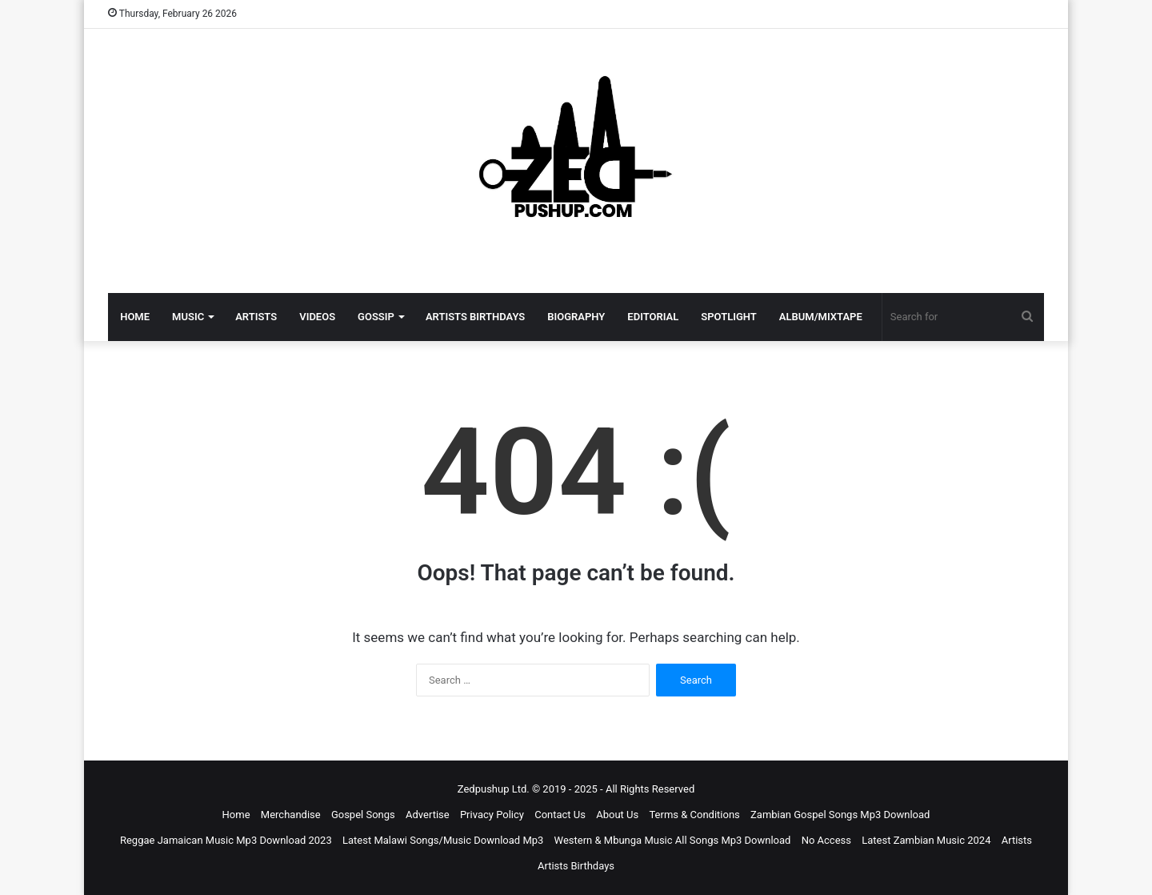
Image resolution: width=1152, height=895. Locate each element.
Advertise (428, 815)
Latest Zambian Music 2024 (926, 840)
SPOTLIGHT (729, 317)
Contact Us (560, 815)
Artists (1017, 840)
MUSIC (188, 317)
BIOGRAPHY (576, 317)
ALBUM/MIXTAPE (820, 317)
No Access (826, 840)
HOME (135, 317)
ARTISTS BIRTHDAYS (475, 317)
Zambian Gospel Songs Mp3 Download (840, 815)
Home (236, 815)
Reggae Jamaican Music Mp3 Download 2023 (226, 840)
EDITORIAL (652, 317)
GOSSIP (376, 317)
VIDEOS (317, 317)
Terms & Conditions (694, 815)
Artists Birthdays (576, 866)
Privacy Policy (492, 815)
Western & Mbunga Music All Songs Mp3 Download (672, 840)
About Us (617, 815)
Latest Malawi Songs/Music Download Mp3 (442, 840)
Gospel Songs (363, 815)
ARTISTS (256, 317)
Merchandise (291, 815)
